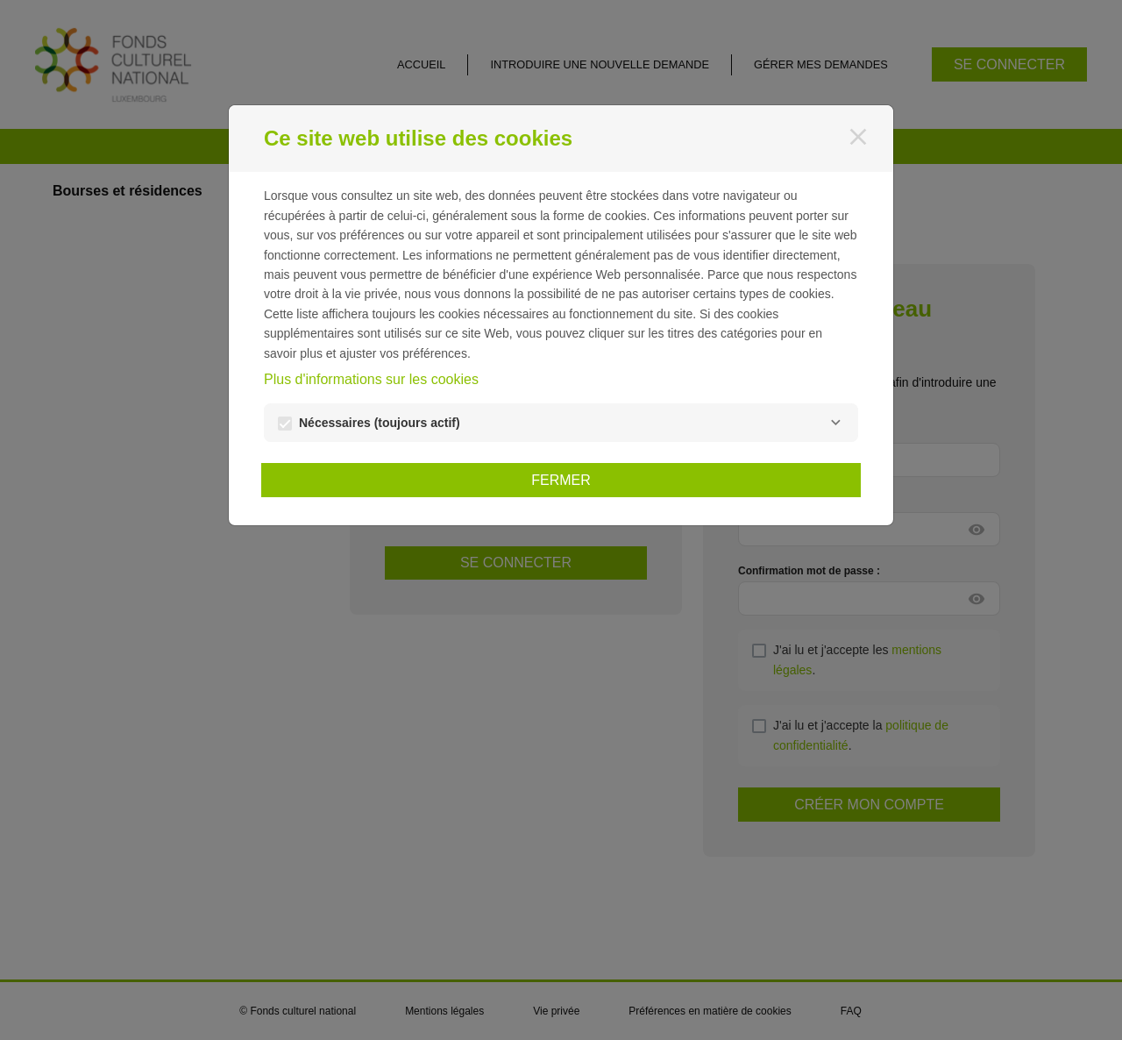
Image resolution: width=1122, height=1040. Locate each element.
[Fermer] (858, 137)
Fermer (561, 480)
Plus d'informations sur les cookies (371, 379)
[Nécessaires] (835, 422)
